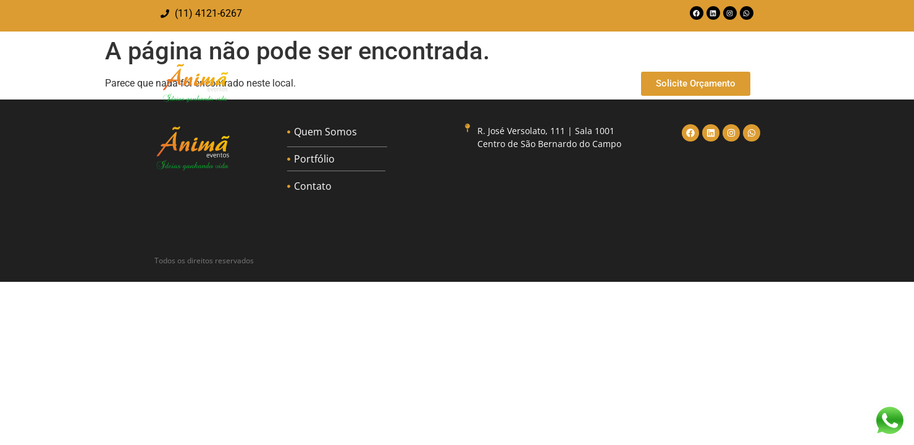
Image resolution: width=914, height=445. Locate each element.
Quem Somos (464, 83)
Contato (599, 83)
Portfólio (538, 83)
